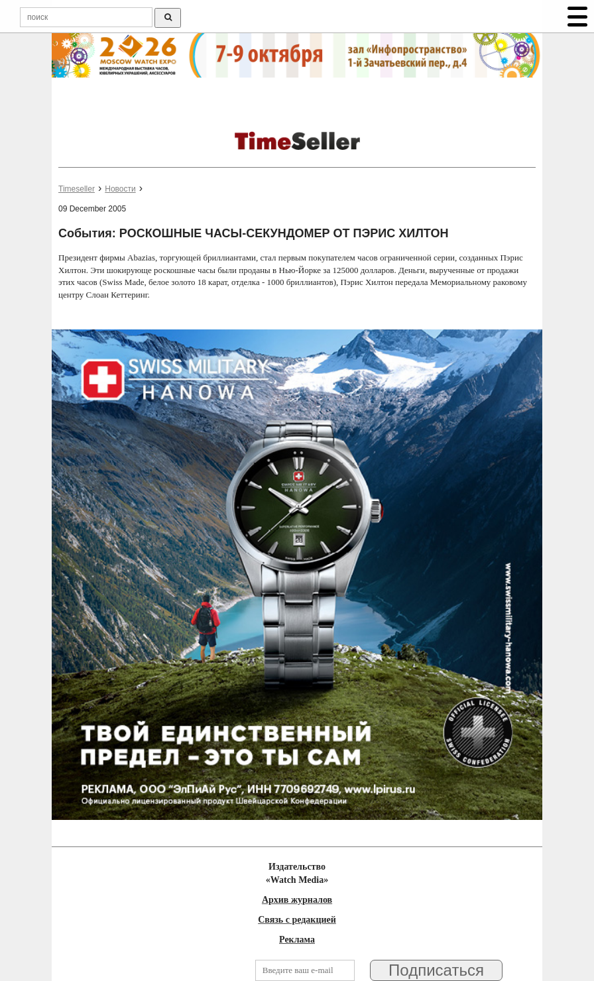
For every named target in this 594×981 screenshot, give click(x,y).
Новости (120, 189)
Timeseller (76, 189)
